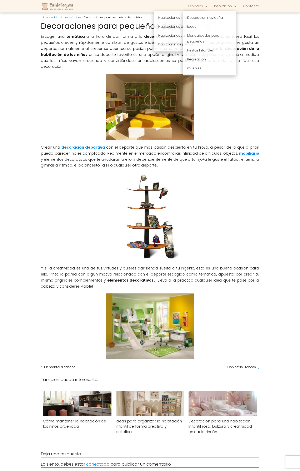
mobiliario (249, 153)
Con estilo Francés (241, 367)
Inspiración (223, 6)
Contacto (251, 6)
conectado (97, 464)
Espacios (195, 6)
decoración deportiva (83, 147)
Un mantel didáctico (59, 367)
